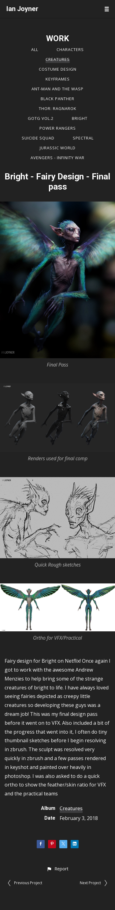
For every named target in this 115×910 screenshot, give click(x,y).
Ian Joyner (22, 9)
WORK (57, 38)
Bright (79, 118)
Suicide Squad (38, 138)
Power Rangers (57, 128)
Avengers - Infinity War (57, 157)
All (34, 49)
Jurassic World (58, 148)
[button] (57, 868)
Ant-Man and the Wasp (57, 89)
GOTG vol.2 (41, 118)
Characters (70, 49)
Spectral (83, 138)
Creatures (58, 59)
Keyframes (58, 79)
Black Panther (57, 98)
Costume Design (57, 69)
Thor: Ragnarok (57, 108)
